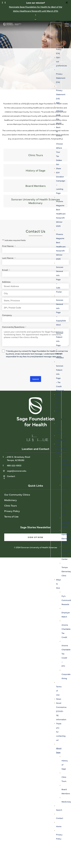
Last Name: (8, 257)
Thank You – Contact (59, 427)
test (58, 102)
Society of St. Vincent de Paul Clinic (65, 501)
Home (58, 826)
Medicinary (10, 500)
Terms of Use (11, 516)
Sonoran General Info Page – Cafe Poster (59, 279)
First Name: (8, 245)
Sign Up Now (35, 537)
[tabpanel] (35, 55)
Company (7, 315)
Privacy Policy (12, 511)
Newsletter (61, 439)
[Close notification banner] (35, 19)
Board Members (35, 186)
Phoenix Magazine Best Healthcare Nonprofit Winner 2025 (61, 213)
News (58, 698)
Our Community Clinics (61, 447)
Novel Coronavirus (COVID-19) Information (61, 711)
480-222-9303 (14, 465)
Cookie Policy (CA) (59, 49)
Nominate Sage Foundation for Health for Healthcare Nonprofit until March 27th (35, 8)
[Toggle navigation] (65, 24)
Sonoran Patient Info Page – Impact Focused (60, 345)
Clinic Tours (35, 155)
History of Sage (35, 170)
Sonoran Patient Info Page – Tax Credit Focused (60, 378)
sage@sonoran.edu (16, 470)
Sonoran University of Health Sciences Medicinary (35, 201)
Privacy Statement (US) (60, 94)
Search (59, 809)
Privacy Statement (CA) (60, 77)
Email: (6, 269)
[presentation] (23, 367)
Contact (59, 818)
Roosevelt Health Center (66, 554)
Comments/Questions (14, 326)
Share (58, 168)
